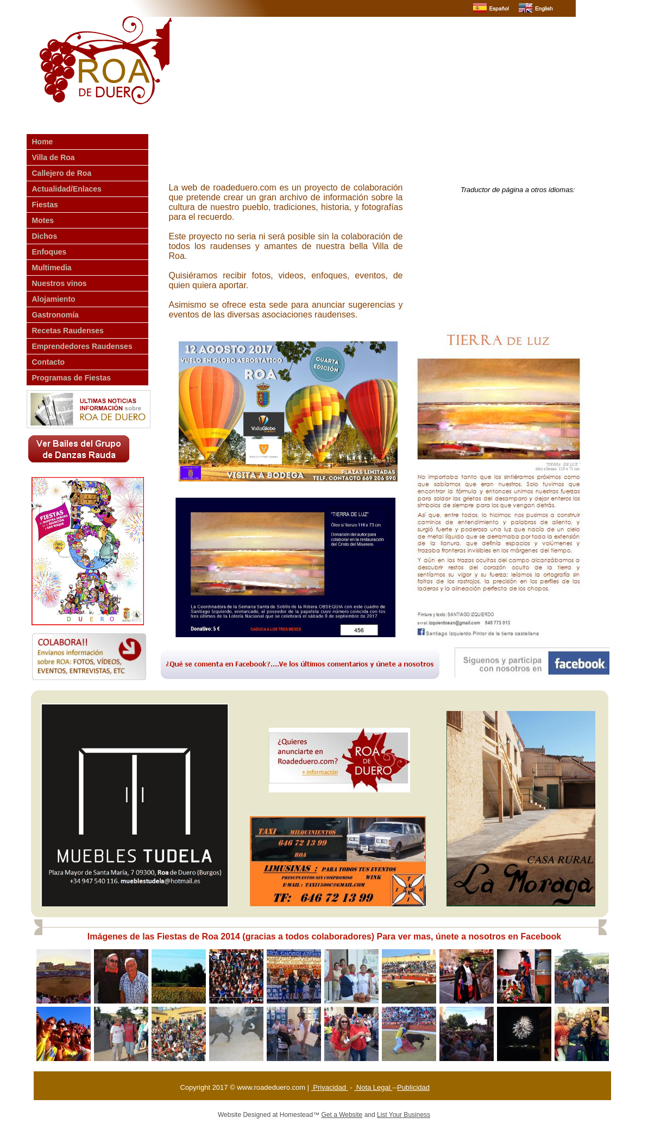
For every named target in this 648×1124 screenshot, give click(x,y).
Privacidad (329, 1087)
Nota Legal (373, 1087)
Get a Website (341, 1115)
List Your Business (403, 1115)
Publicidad (413, 1087)
